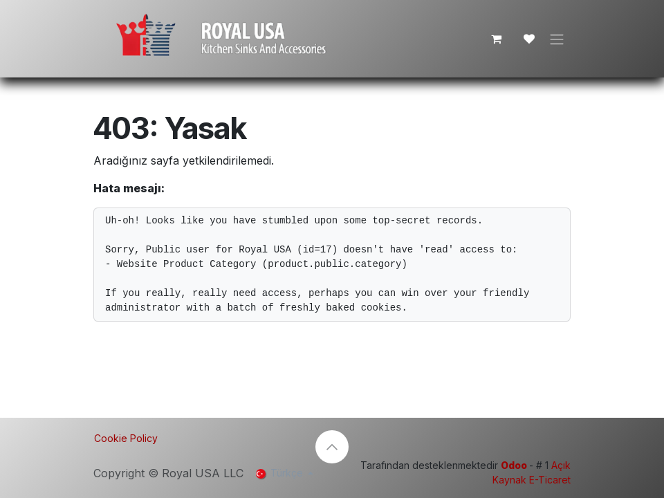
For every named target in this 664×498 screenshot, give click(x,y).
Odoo (515, 465)
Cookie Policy (126, 438)
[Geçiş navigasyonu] (557, 38)
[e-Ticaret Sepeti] (496, 39)
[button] (332, 446)
